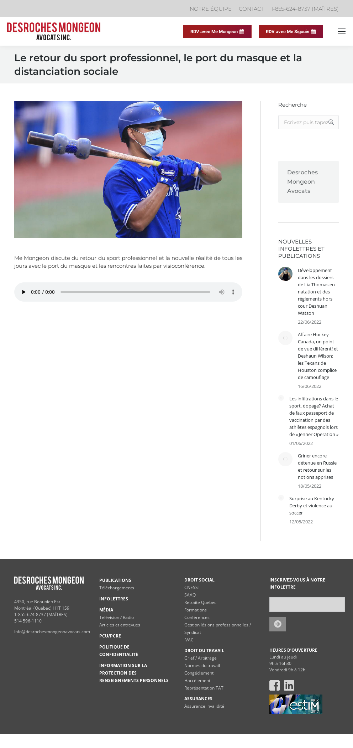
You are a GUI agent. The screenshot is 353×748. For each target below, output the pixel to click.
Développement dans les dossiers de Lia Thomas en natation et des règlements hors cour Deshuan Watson (316, 291)
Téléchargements (116, 588)
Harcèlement (197, 680)
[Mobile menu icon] (341, 31)
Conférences (197, 617)
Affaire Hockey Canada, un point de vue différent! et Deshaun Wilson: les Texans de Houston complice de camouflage (318, 355)
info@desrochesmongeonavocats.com (52, 632)
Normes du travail (202, 665)
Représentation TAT (203, 688)
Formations (195, 610)
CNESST (192, 587)
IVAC (189, 640)
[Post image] (285, 274)
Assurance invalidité (204, 706)
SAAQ (190, 595)
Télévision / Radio (116, 617)
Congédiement (199, 673)
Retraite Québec (200, 602)
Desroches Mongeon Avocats (302, 181)
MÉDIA (106, 610)
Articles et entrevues (119, 625)
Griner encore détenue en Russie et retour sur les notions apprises (317, 466)
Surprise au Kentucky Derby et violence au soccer (311, 505)
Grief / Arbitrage (200, 658)
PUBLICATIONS (115, 580)
